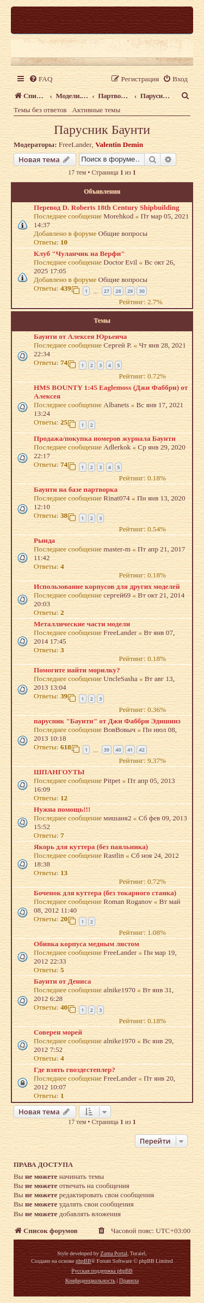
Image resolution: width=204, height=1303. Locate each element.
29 (130, 290)
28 (118, 290)
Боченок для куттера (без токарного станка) (105, 893)
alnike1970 (119, 990)
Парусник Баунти (102, 130)
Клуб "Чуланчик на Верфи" (79, 253)
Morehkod (118, 216)
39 (106, 749)
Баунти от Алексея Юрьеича (80, 336)
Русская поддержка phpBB (101, 1271)
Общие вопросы (123, 233)
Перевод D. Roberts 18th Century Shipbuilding (107, 207)
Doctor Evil (120, 262)
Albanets (116, 405)
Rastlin (113, 855)
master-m (117, 549)
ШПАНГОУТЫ (59, 772)
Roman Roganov (127, 901)
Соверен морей (58, 1032)
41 (130, 749)
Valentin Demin (119, 144)
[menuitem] (40, 79)
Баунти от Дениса (62, 981)
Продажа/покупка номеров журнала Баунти (105, 438)
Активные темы (96, 110)
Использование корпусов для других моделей (107, 586)
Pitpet (111, 780)
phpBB (83, 1261)
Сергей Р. (117, 345)
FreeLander (75, 144)
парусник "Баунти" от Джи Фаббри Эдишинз (107, 721)
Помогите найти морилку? (77, 670)
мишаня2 (117, 818)
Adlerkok (117, 447)
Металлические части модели (82, 624)
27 (106, 290)
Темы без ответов (40, 110)
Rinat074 (116, 498)
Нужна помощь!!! (62, 809)
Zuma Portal (113, 1253)
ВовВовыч (119, 730)
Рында (44, 540)
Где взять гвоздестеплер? (74, 1069)
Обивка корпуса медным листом (86, 944)
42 (141, 749)
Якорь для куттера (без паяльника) (91, 847)
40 (118, 749)
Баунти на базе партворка (76, 489)
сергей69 (117, 595)
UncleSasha (120, 679)
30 (141, 290)
